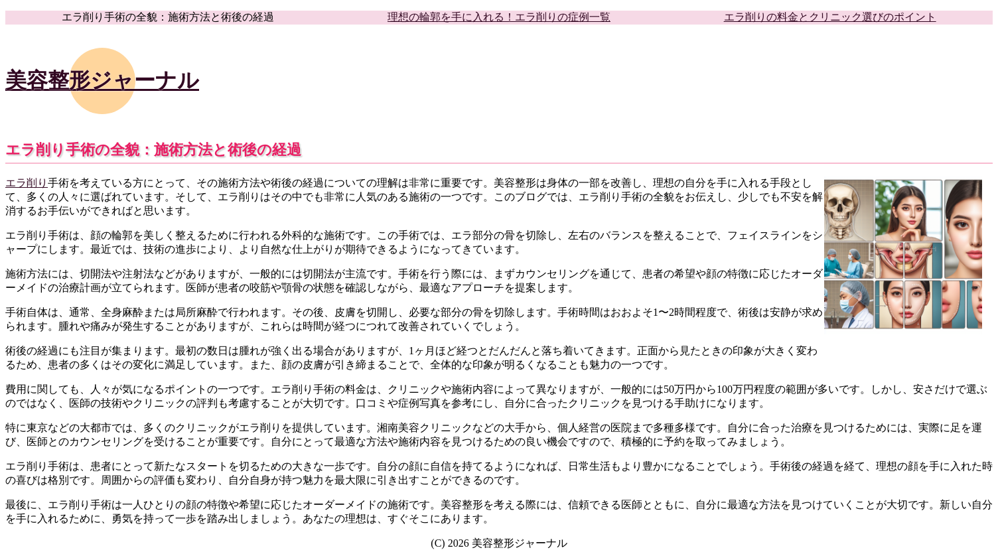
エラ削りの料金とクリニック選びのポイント (830, 17)
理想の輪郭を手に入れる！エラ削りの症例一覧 (499, 17)
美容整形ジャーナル (102, 80)
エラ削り (26, 182)
